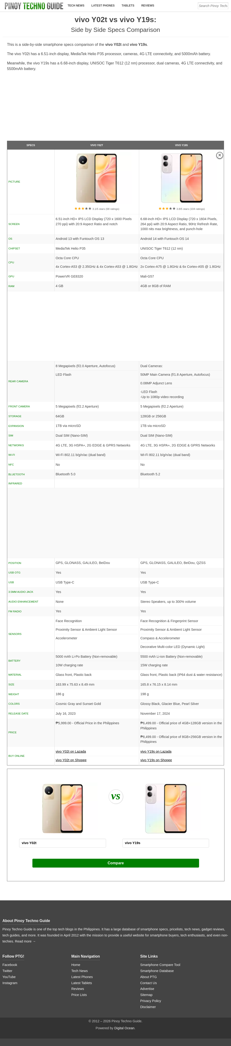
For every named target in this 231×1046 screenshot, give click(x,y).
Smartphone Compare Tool (160, 965)
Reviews (147, 5)
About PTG (148, 977)
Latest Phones (103, 5)
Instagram (10, 983)
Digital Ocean (124, 1028)
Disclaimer (148, 1007)
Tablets (128, 5)
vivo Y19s (181, 145)
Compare (116, 863)
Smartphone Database (157, 971)
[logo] (34, 6)
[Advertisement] (115, 108)
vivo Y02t (96, 145)
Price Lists (79, 995)
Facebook (10, 965)
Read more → (25, 941)
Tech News (76, 5)
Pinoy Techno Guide (32, 921)
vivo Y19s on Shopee (156, 760)
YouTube (9, 977)
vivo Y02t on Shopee (71, 760)
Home (75, 965)
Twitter (7, 971)
